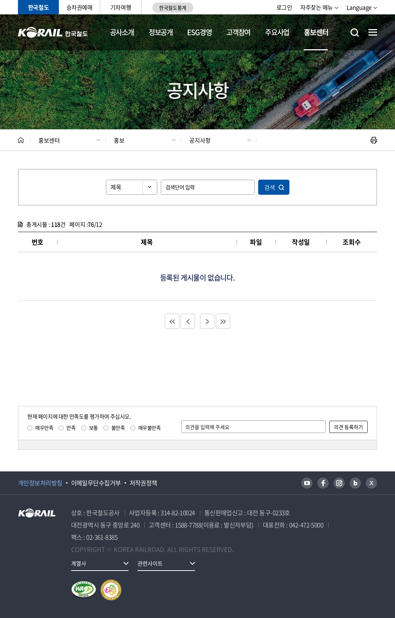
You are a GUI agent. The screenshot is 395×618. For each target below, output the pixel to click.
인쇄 (374, 140)
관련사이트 (150, 563)
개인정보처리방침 (40, 483)
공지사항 (200, 140)
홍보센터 (316, 32)
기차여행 (120, 7)
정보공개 (161, 32)
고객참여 (238, 32)
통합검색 (354, 32)
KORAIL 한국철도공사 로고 (53, 32)
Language (359, 7)
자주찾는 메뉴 (316, 7)
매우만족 (44, 427)
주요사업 (277, 32)
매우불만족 (149, 427)
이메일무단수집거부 (96, 483)
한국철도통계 (172, 7)
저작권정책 (143, 483)
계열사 (78, 563)
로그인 (284, 7)
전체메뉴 (372, 32)
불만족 (118, 427)
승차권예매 (79, 7)
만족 (70, 427)
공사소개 (122, 32)
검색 (269, 187)
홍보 (119, 140)
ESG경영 (199, 32)
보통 (93, 427)
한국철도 (38, 7)
